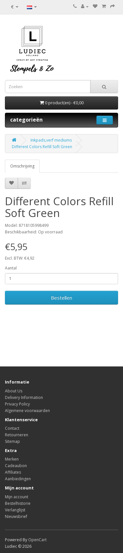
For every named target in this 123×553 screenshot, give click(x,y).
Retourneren (16, 435)
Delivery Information (24, 397)
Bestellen (61, 297)
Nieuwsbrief (16, 516)
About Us (13, 391)
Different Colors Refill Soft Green (42, 146)
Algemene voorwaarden (27, 410)
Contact (12, 428)
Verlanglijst (15, 510)
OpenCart (37, 540)
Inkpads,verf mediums (51, 140)
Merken (12, 459)
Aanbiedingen (18, 479)
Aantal (11, 268)
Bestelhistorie (18, 503)
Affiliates (13, 472)
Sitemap (12, 441)
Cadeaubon (16, 465)
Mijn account (16, 497)
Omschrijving (22, 166)
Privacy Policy (17, 404)
